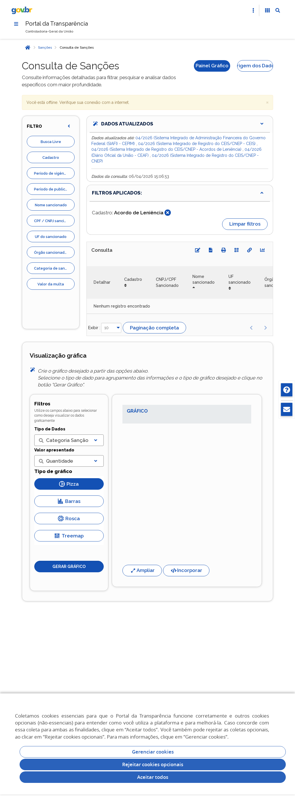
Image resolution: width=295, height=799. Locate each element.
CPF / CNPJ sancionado (54, 221)
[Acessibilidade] (267, 10)
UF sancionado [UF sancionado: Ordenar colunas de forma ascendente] (239, 279)
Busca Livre (51, 142)
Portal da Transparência (56, 23)
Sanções (45, 47)
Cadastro (50, 157)
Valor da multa (50, 284)
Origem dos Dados (255, 65)
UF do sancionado (51, 236)
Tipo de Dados (49, 429)
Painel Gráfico (212, 65)
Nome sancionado (51, 205)
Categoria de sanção (53, 268)
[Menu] (16, 23)
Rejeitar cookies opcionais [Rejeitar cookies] (152, 764)
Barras (69, 501)
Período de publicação (54, 189)
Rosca (69, 518)
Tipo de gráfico (53, 471)
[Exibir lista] (96, 440)
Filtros (42, 404)
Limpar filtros (244, 224)
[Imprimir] (223, 250)
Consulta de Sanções (77, 47)
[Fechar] (167, 212)
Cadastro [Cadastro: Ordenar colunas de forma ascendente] (133, 279)
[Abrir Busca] (277, 10)
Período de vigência (51, 173)
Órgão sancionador (51, 252)
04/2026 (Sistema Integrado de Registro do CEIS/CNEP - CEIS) (197, 143)
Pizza (69, 484)
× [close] (267, 102)
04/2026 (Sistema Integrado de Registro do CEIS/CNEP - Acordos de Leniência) (167, 149)
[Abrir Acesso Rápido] (253, 10)
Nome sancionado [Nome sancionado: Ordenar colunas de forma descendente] (203, 279)
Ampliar (142, 570)
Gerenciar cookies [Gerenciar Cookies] (153, 751)
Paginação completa (154, 328)
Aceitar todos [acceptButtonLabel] (152, 777)
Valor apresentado (54, 450)
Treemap (69, 536)
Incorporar (186, 570)
